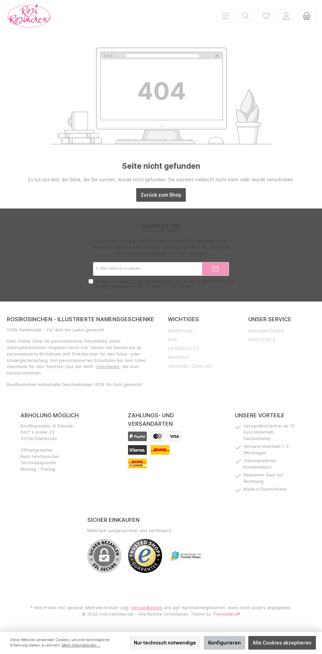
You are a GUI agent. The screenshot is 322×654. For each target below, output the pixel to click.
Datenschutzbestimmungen (147, 281)
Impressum (180, 330)
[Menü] (225, 16)
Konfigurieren (224, 643)
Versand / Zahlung (190, 366)
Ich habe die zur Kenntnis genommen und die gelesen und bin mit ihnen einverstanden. (163, 284)
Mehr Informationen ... (81, 645)
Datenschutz (183, 348)
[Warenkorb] (306, 16)
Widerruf (178, 357)
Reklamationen (266, 330)
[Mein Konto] (286, 16)
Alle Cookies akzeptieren (282, 643)
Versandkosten (146, 607)
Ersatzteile (261, 339)
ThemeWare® (226, 614)
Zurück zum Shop (161, 195)
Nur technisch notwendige (165, 643)
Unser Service (269, 319)
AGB (105, 286)
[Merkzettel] (265, 16)
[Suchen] (245, 16)
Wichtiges (183, 319)
